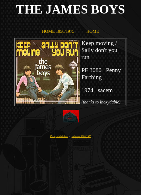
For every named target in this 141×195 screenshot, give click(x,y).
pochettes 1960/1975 (81, 136)
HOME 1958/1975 (58, 31)
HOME (92, 31)
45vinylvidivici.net (59, 136)
